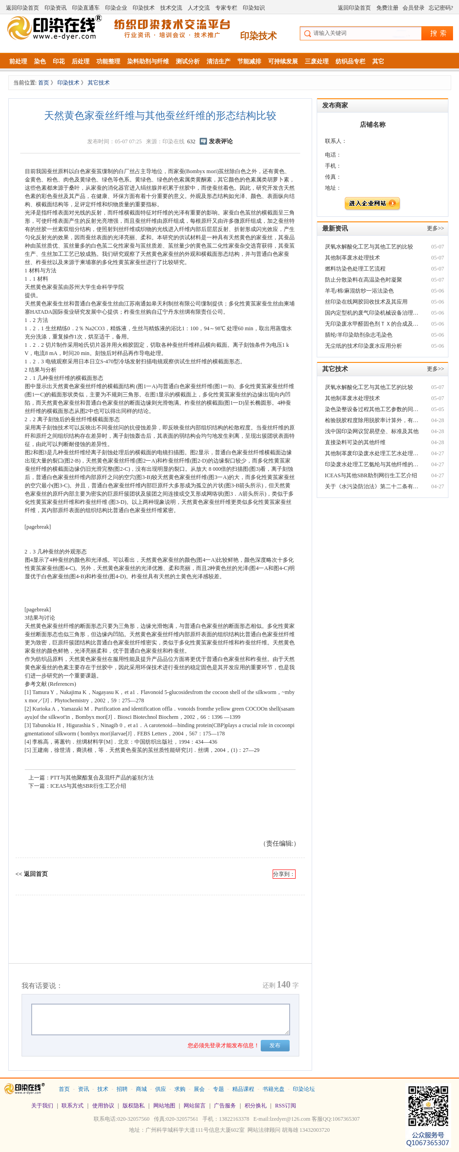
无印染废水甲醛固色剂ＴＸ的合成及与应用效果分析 (372, 324)
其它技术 (99, 82)
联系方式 (73, 1105)
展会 (199, 1089)
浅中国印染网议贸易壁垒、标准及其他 (372, 431)
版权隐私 (134, 1105)
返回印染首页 (22, 8)
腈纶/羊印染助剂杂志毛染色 (358, 335)
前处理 (18, 61)
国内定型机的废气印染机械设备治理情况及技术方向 (372, 313)
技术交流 (171, 8)
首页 (44, 82)
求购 (179, 1089)
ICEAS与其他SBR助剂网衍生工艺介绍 (371, 475)
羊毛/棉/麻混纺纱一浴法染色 (359, 291)
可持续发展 (283, 61)
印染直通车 (86, 8)
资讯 (83, 1089)
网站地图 (164, 1105)
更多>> (435, 228)
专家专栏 (226, 8)
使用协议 (103, 1105)
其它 (378, 61)
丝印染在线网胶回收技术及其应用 (366, 302)
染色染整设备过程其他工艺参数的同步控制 (372, 409)
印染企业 (116, 8)
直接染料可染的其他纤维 (355, 442)
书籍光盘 (274, 1089)
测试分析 (188, 61)
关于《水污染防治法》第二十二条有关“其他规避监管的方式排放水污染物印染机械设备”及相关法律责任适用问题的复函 (372, 486)
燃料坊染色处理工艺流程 (355, 268)
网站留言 (195, 1105)
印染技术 (144, 8)
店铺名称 (373, 124)
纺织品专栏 (350, 61)
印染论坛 (304, 1089)
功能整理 (108, 61)
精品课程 (243, 1089)
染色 (40, 61)
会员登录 (414, 8)
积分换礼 (256, 1105)
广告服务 (225, 1105)
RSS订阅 (285, 1105)
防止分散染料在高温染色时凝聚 (363, 280)
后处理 (81, 61)
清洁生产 (218, 61)
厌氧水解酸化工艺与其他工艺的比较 (369, 246)
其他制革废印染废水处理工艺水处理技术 (372, 453)
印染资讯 (56, 8)
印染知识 (254, 8)
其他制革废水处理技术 (352, 257)
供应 (160, 1089)
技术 (102, 1089)
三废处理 (317, 61)
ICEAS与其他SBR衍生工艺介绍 (88, 786)
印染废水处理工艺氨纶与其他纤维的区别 (372, 464)
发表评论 (221, 141)
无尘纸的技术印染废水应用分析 (363, 346)
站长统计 (229, 1143)
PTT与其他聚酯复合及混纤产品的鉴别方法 (102, 777)
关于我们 (42, 1105)
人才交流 (199, 8)
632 (191, 141)
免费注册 (387, 8)
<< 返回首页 (32, 873)
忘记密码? (441, 8)
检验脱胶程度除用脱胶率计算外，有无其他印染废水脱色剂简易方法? (372, 420)
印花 (59, 61)
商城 (141, 1089)
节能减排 (249, 61)
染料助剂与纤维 (148, 61)
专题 (218, 1089)
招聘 (122, 1089)
